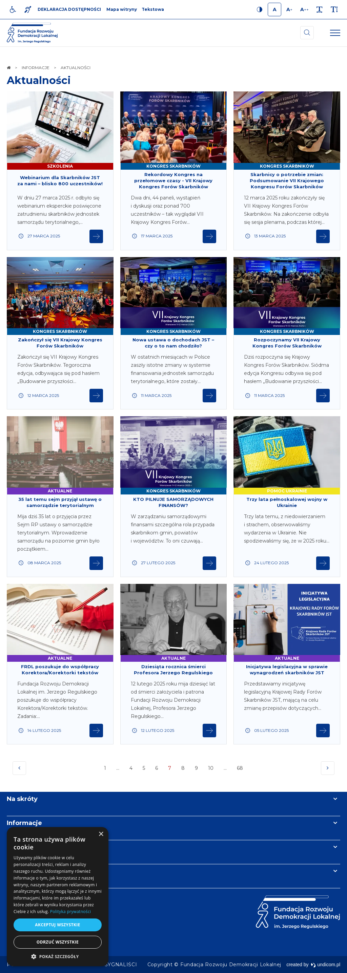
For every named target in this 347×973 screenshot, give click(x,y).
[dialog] (57, 896)
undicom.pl (325, 964)
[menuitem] (121, 964)
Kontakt (20, 871)
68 (241, 770)
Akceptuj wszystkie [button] (57, 925)
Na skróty (22, 799)
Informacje (24, 823)
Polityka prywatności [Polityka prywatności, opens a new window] (70, 911)
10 (210, 768)
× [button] (100, 834)
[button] (58, 956)
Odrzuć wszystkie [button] (58, 942)
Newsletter (25, 847)
